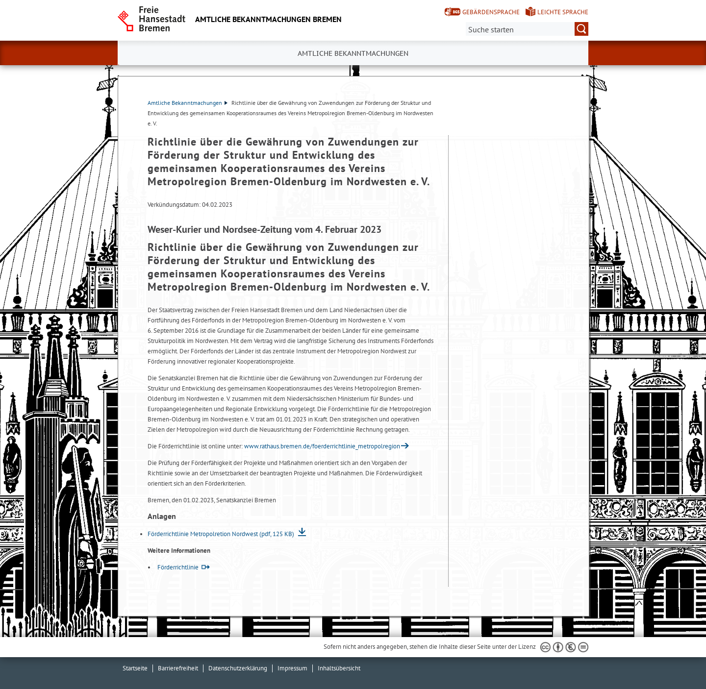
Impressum (292, 668)
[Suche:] (527, 29)
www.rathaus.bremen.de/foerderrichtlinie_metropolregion (322, 446)
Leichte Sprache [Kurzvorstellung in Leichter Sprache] (562, 12)
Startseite (135, 668)
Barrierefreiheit (178, 668)
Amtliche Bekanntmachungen (187, 102)
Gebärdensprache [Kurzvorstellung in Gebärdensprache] (491, 12)
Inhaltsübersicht (339, 668)
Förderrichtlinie (178, 567)
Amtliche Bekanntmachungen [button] (353, 53)
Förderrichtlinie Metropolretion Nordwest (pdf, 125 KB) (222, 534)
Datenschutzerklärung (237, 668)
